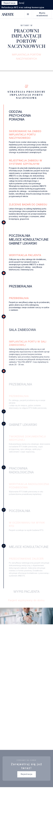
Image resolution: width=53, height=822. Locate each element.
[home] (8, 14)
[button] (28, 14)
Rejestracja (26, 776)
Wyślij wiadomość (42, 14)
